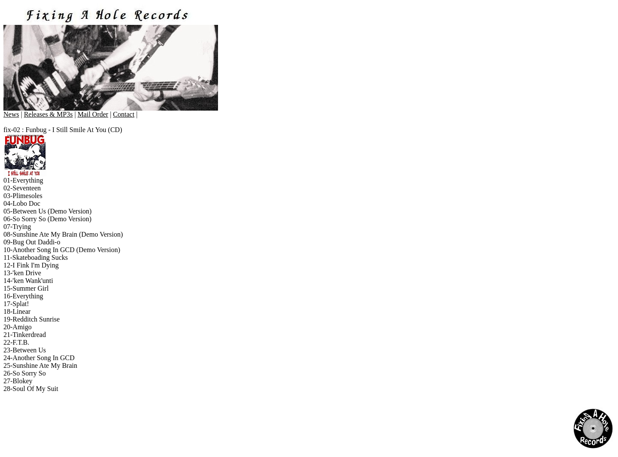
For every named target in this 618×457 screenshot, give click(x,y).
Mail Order (93, 114)
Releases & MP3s (48, 114)
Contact (123, 114)
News (11, 114)
